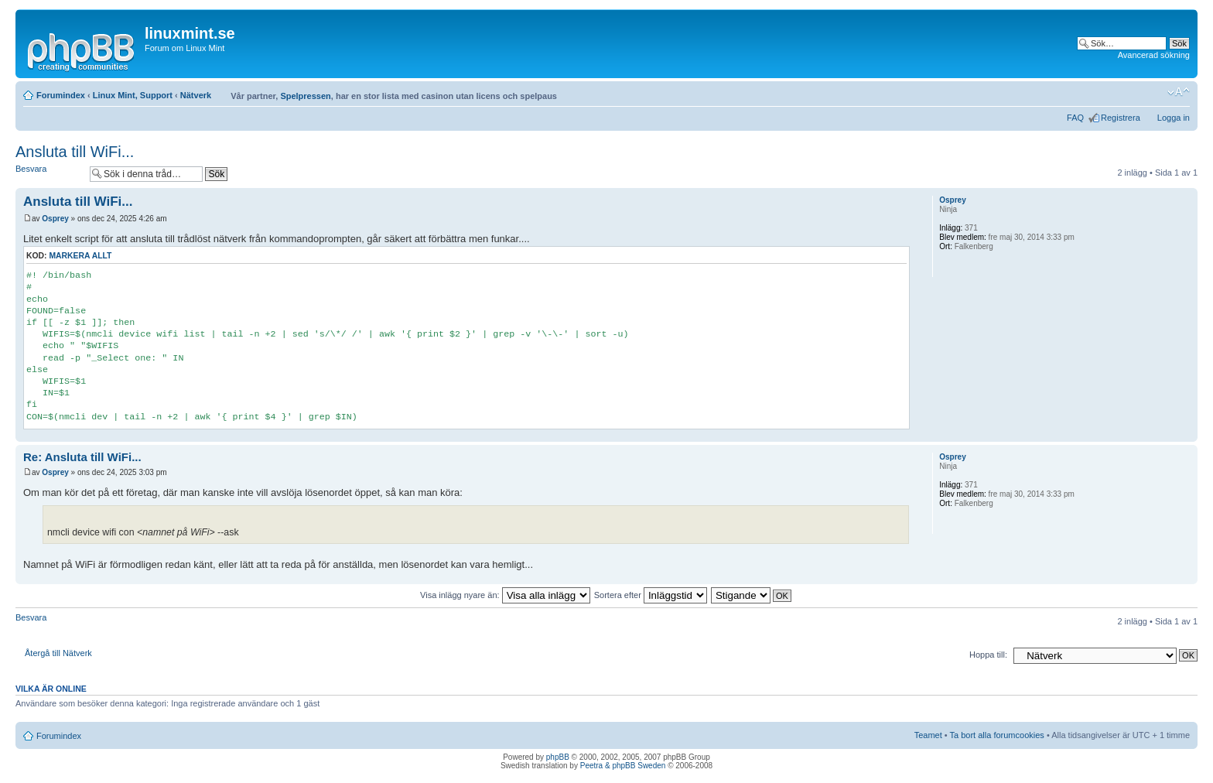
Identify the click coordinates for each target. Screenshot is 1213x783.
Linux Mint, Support (133, 95)
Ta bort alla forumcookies (997, 735)
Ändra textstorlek (1178, 92)
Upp (1185, 433)
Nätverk (195, 95)
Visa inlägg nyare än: (505, 595)
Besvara (48, 173)
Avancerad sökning (1154, 55)
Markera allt (80, 255)
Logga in (1173, 117)
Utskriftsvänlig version (1154, 92)
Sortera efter (650, 595)
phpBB (557, 757)
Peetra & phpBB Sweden (623, 765)
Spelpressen (305, 96)
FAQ (1075, 117)
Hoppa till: (988, 654)
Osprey (55, 218)
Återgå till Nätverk (58, 653)
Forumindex (60, 95)
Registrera (1120, 117)
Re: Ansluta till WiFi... (82, 456)
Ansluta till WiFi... (74, 151)
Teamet (928, 735)
